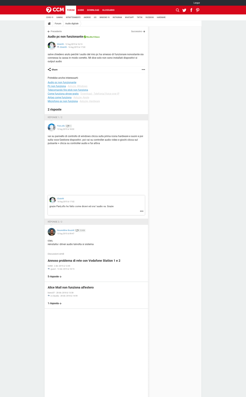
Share (55, 69)
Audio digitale (71, 23)
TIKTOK (139, 17)
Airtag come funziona (60, 97)
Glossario (108, 10)
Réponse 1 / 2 (55, 117)
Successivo (136, 31)
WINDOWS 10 (104, 17)
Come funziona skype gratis (63, 93)
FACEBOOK (150, 17)
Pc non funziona (57, 86)
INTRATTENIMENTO (73, 17)
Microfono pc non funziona (63, 101)
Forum (71, 10)
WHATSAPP (129, 17)
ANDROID (87, 17)
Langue (197, 3)
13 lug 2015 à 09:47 (65, 233)
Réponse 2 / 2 (55, 221)
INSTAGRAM (117, 17)
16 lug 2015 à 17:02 (76, 47)
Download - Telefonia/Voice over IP (99, 93)
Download (93, 10)
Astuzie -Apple (81, 97)
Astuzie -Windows (77, 86)
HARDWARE (161, 17)
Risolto (89, 37)
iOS (95, 17)
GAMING (59, 17)
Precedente (56, 31)
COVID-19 (49, 17)
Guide (81, 10)
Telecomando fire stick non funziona (68, 89)
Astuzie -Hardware (90, 101)
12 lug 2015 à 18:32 (65, 129)
